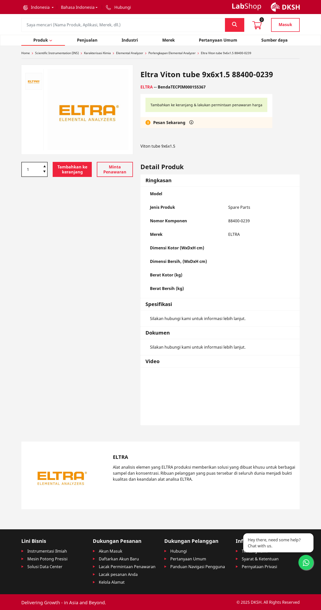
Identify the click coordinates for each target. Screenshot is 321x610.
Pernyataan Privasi (259, 566)
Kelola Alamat (112, 582)
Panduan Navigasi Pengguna (197, 566)
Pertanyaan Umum (188, 559)
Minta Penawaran (114, 169)
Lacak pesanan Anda (118, 574)
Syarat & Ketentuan (260, 559)
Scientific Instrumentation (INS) (57, 53)
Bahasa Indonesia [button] (78, 7)
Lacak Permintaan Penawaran (127, 566)
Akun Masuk (110, 551)
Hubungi (178, 551)
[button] (38, 7)
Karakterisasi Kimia (97, 53)
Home (25, 53)
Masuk (285, 24)
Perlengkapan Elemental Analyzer (172, 53)
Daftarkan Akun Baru (119, 559)
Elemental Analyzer (129, 53)
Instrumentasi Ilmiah (47, 551)
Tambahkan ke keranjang (72, 169)
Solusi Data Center (44, 566)
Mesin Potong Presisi (47, 559)
